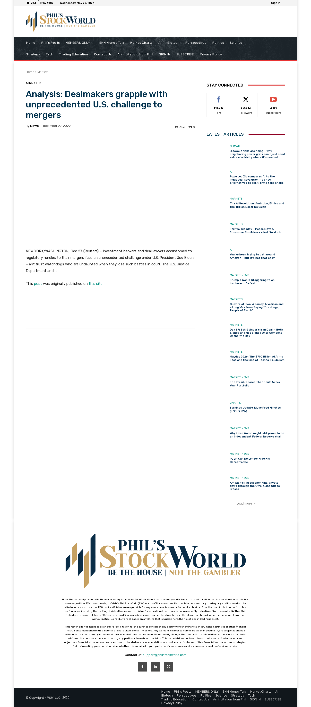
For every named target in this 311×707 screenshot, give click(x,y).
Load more (246, 503)
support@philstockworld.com (164, 655)
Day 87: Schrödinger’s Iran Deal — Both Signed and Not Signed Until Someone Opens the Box (256, 333)
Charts (235, 403)
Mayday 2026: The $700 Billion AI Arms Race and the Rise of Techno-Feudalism (257, 358)
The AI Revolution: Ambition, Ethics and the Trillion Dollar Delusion (257, 205)
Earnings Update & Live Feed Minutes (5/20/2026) (255, 409)
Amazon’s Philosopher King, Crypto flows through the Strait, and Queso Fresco (255, 486)
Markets (42, 72)
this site (96, 283)
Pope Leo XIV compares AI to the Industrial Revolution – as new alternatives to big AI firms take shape (257, 179)
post (38, 283)
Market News (239, 275)
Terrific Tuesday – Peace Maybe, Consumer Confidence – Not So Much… (256, 230)
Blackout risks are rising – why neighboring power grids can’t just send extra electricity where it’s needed (257, 154)
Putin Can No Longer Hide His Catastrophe (250, 460)
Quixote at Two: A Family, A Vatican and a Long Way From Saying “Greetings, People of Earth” (257, 307)
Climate (235, 146)
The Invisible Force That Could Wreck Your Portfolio (255, 384)
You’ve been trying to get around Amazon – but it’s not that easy (252, 256)
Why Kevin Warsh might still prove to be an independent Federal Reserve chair (257, 435)
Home (30, 72)
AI (231, 171)
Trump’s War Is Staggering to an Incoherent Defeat (252, 282)
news (34, 125)
